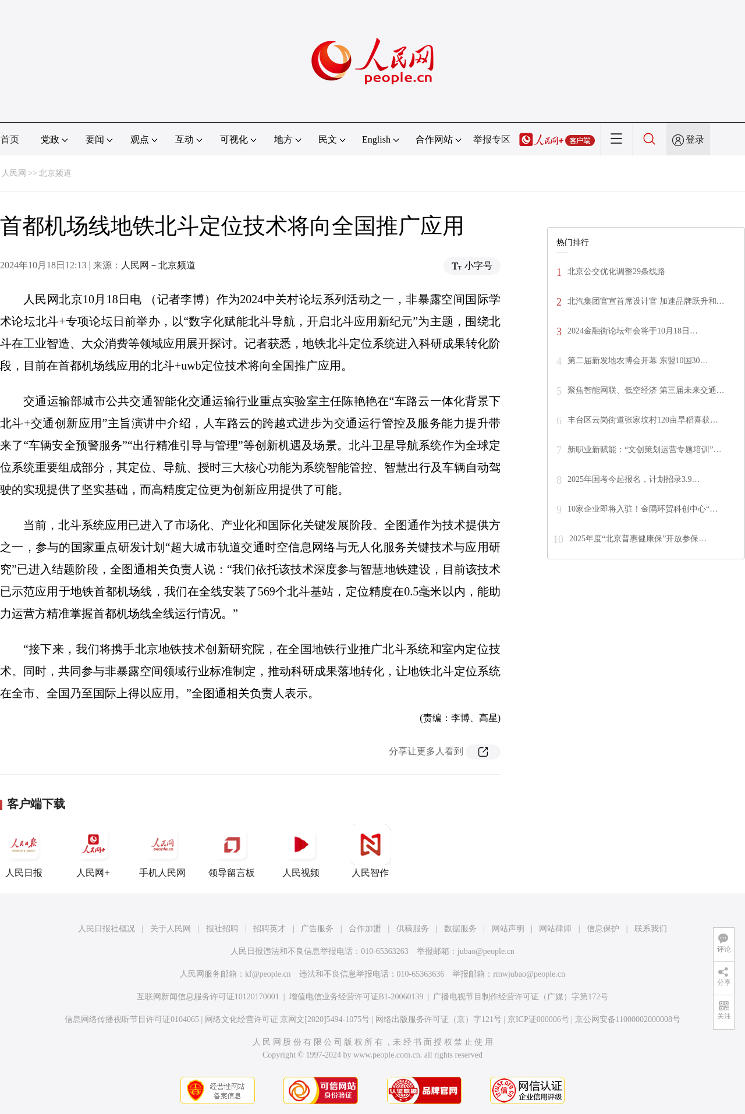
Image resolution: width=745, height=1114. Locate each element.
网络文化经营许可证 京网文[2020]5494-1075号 (287, 1019)
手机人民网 (162, 851)
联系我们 (650, 928)
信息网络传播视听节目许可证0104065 (132, 1019)
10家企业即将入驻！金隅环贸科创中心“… (642, 509)
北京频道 (55, 173)
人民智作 (370, 851)
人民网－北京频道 (158, 265)
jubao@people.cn (486, 951)
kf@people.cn (268, 974)
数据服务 (460, 928)
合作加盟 (365, 928)
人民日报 (23, 851)
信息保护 (603, 928)
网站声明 (508, 928)
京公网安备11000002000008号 (627, 1019)
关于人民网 (170, 928)
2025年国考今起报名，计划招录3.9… (633, 479)
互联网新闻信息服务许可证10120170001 (208, 996)
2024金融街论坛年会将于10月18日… (632, 331)
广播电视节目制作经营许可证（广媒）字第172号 (520, 996)
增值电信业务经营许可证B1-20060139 (356, 996)
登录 (695, 139)
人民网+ (93, 851)
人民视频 (301, 851)
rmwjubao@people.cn (529, 974)
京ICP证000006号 (538, 1019)
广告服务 (317, 928)
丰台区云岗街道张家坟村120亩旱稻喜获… (642, 420)
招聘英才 (269, 928)
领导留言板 (231, 851)
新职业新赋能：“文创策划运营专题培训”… (644, 449)
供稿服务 (412, 928)
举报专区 (491, 139)
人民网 (14, 173)
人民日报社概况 (106, 928)
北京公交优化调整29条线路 (616, 271)
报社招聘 (222, 928)
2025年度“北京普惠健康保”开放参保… (638, 538)
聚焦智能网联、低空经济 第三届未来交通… (646, 390)
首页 (10, 139)
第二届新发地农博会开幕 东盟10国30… (637, 360)
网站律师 (555, 928)
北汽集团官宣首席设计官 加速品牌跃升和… (646, 301)
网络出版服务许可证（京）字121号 (438, 1019)
